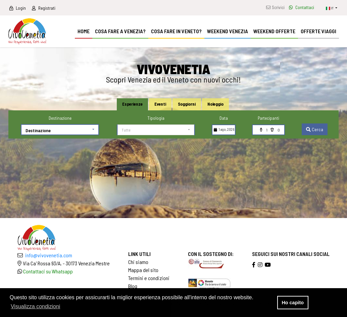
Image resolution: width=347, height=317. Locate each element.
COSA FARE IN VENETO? (176, 31)
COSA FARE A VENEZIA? (120, 31)
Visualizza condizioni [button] (35, 306)
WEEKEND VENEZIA (227, 31)
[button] (331, 8)
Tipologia (155, 118)
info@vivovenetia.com (48, 255)
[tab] (132, 104)
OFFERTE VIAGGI (318, 31)
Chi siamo (138, 262)
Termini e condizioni (148, 278)
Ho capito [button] (293, 302)
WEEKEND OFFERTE (274, 31)
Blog (132, 286)
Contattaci (301, 7)
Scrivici (275, 7)
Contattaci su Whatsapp (48, 271)
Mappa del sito (143, 270)
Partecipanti (268, 118)
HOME (84, 31)
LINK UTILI (139, 254)
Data (223, 118)
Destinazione (60, 118)
